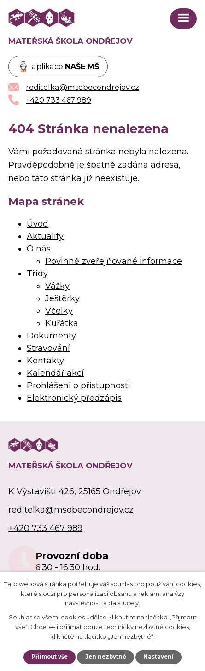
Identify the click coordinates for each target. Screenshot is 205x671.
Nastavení (158, 656)
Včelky (59, 311)
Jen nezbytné (105, 656)
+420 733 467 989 (45, 528)
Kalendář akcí (55, 373)
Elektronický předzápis (74, 398)
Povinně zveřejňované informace (113, 261)
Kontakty (45, 361)
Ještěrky (62, 298)
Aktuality (45, 236)
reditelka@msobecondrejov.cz (71, 510)
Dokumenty (51, 336)
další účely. (124, 603)
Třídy (37, 273)
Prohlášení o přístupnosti (78, 385)
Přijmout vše (49, 656)
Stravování (48, 348)
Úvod (37, 224)
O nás (39, 249)
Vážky (57, 286)
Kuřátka (61, 323)
